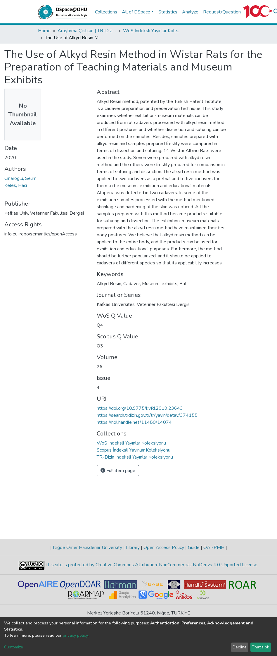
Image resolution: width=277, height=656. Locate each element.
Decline (240, 647)
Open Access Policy (163, 547)
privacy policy (75, 635)
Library (133, 547)
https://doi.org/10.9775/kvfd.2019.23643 (140, 408)
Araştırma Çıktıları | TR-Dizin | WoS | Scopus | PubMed (87, 30)
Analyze (190, 12)
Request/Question (222, 12)
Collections (106, 12)
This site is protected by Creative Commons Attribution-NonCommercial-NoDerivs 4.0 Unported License (150, 565)
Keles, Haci (15, 185)
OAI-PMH (214, 547)
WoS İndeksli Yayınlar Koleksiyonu (152, 30)
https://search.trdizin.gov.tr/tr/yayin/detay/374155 (147, 415)
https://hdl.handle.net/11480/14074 (134, 422)
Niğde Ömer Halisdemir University (87, 547)
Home (44, 30)
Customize (13, 647)
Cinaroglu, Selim (20, 178)
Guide (194, 547)
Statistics (167, 12)
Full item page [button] (118, 470)
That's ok (260, 647)
